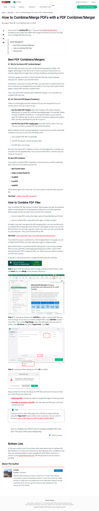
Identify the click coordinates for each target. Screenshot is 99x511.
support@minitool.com (26, 455)
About (52, 500)
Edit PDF (10, 12)
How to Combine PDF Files (22, 48)
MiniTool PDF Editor (50, 30)
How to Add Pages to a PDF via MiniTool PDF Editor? (36, 418)
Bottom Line (17, 51)
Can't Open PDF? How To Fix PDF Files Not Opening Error (35, 236)
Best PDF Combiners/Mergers (23, 45)
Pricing (13, 7)
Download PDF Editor (87, 7)
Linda (6, 23)
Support (93, 2)
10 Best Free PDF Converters (26, 196)
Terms (47, 500)
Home (5, 7)
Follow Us (59, 470)
